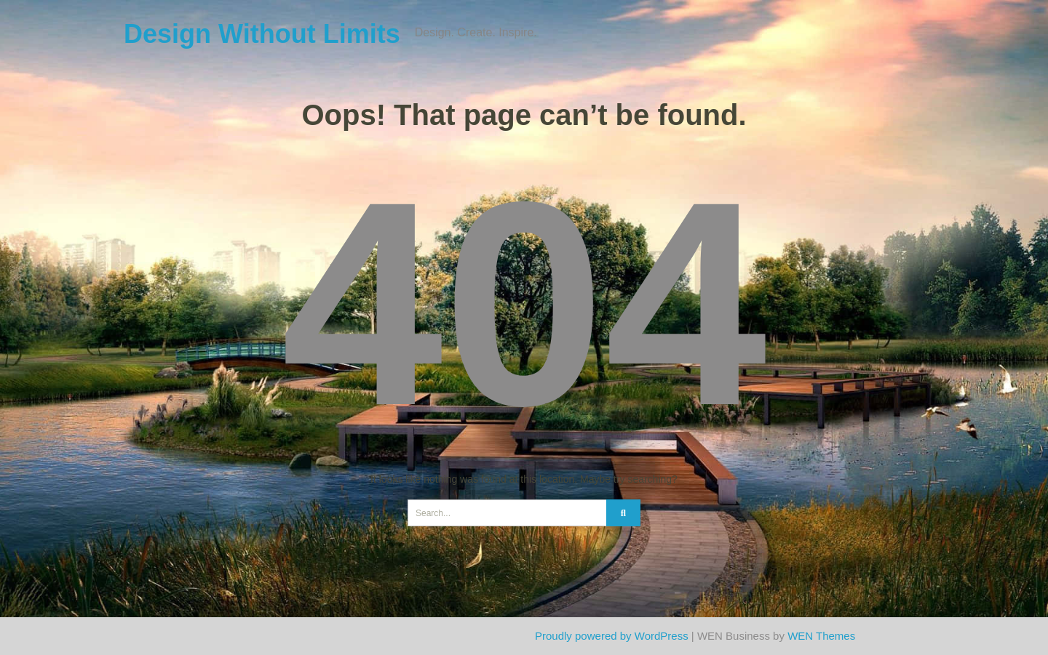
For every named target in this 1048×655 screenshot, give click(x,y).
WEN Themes (821, 636)
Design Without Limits (262, 34)
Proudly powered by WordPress (611, 636)
